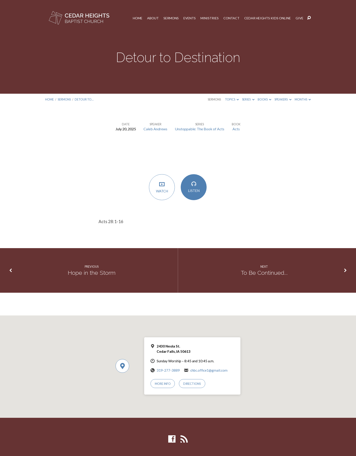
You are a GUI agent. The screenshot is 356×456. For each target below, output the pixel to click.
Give (299, 18)
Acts (236, 129)
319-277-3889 (168, 370)
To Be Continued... (264, 272)
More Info (163, 383)
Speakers (282, 99)
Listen (193, 187)
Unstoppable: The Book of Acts (199, 129)
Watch (162, 187)
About (153, 18)
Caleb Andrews (155, 129)
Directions (192, 383)
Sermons (171, 18)
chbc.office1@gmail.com (208, 370)
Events (189, 18)
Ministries (209, 18)
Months (303, 99)
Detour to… (84, 99)
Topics (232, 99)
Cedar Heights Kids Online (267, 18)
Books (264, 99)
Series (248, 99)
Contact (231, 18)
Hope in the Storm (91, 272)
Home (137, 18)
